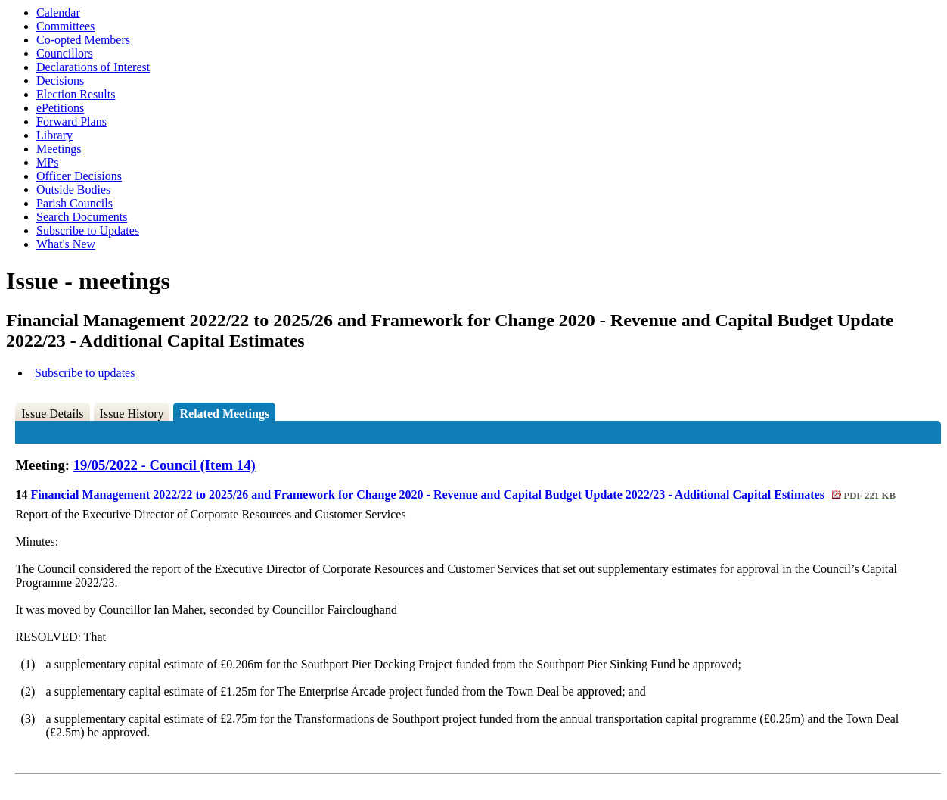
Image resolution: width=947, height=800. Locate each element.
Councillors (64, 53)
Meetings (59, 148)
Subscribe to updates (85, 372)
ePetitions (60, 107)
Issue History (132, 413)
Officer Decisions (79, 176)
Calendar (58, 12)
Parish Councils (74, 203)
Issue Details (52, 413)
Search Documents (81, 216)
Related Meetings (224, 413)
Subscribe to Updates (87, 230)
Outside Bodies (73, 189)
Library (54, 135)
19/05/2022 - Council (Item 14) (164, 465)
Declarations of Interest (93, 67)
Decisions (60, 80)
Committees (65, 26)
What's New (65, 244)
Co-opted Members (83, 39)
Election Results (75, 94)
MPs (47, 162)
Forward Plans (71, 121)
